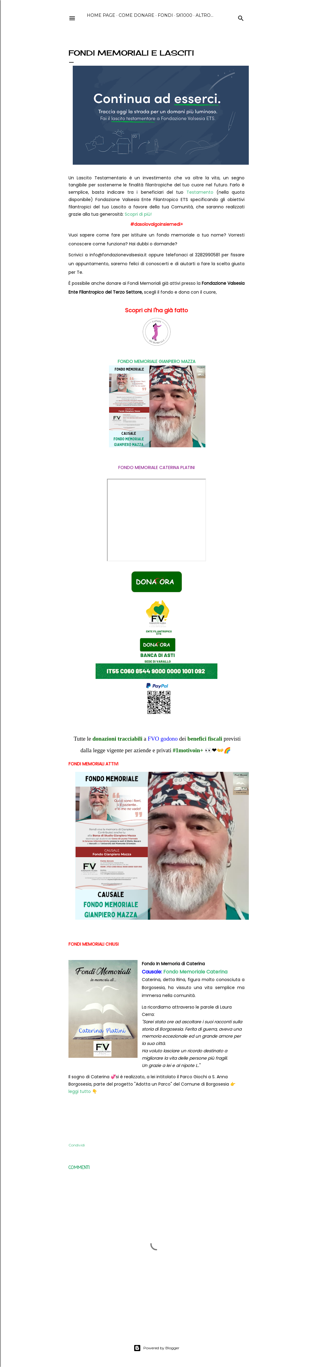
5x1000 (184, 15)
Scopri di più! (138, 214)
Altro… (204, 15)
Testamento (199, 192)
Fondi (165, 15)
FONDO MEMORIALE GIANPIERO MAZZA (156, 361)
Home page (101, 15)
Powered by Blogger (156, 1348)
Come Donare (136, 15)
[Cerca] (241, 17)
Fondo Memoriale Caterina (195, 971)
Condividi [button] (76, 1145)
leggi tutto (79, 1091)
